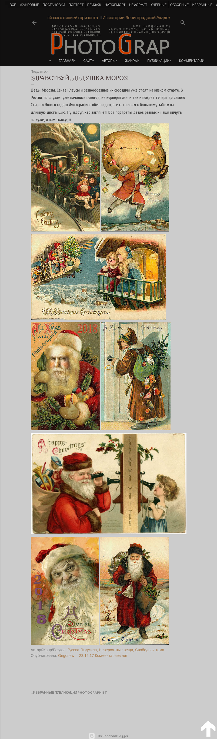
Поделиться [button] (40, 71)
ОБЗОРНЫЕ (179, 5)
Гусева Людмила (82, 650)
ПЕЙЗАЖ (94, 5)
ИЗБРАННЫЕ (202, 5)
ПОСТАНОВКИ (54, 5)
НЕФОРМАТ (138, 5)
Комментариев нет (111, 655)
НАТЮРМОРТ (115, 5)
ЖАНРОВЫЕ (29, 5)
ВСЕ (13, 5)
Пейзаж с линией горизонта (69, 17)
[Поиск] (182, 21)
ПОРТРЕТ (76, 5)
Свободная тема (149, 650)
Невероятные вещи (116, 650)
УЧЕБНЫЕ (159, 5)
